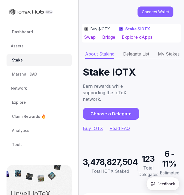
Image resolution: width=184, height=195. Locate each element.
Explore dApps (137, 37)
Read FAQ (120, 128)
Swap (90, 37)
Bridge (108, 37)
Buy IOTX (93, 128)
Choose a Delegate (111, 113)
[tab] (100, 54)
